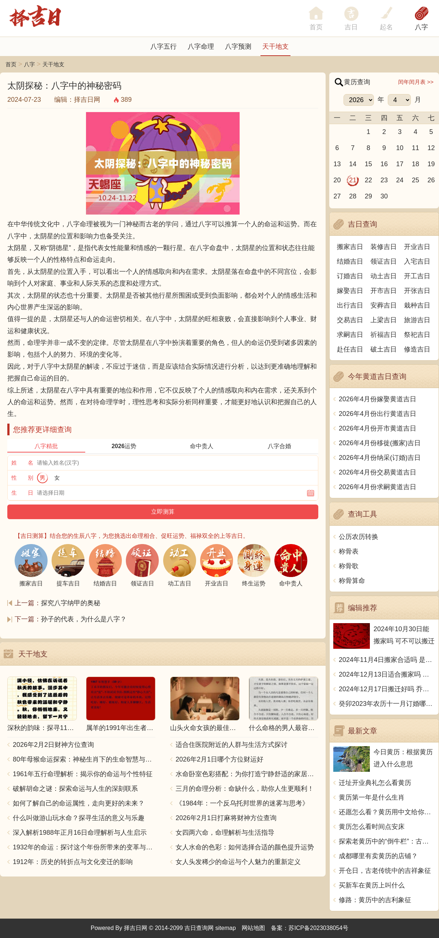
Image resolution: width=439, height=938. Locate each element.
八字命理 (201, 46)
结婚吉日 (350, 261)
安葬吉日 (384, 305)
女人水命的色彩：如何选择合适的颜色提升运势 (245, 847)
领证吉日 (384, 261)
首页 (10, 64)
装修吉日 (384, 246)
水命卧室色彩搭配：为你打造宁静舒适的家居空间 (247, 774)
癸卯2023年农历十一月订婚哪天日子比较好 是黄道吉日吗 (387, 703)
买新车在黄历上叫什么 (372, 885)
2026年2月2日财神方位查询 (53, 744)
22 (368, 180)
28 (352, 196)
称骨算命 (352, 580)
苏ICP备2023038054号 (319, 928)
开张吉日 (417, 290)
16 (384, 164)
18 (415, 164)
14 (352, 164)
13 (337, 164)
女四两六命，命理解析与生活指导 (225, 832)
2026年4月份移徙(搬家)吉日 (380, 443)
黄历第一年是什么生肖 (372, 797)
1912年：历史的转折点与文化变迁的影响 (73, 862)
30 (384, 196)
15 (368, 164)
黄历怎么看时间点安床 (372, 826)
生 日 (22, 493)
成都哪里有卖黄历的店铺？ (378, 856)
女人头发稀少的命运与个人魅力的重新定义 (238, 862)
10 (400, 148)
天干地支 (275, 46)
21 (352, 180)
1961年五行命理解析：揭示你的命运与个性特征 (83, 774)
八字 (421, 27)
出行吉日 (350, 305)
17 (400, 164)
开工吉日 (417, 276)
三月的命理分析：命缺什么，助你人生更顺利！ (245, 788)
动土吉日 (384, 276)
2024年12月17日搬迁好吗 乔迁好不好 (387, 689)
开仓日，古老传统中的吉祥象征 (385, 870)
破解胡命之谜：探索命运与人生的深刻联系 (75, 788)
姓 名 (22, 462)
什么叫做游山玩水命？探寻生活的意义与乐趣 (79, 818)
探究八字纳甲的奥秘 (70, 603)
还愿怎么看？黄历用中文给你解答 (387, 812)
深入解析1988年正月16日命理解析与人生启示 (80, 832)
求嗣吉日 (350, 334)
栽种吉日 (417, 305)
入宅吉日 (417, 261)
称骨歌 (349, 566)
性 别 (22, 477)
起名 (386, 27)
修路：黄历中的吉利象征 (375, 900)
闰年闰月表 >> (416, 82)
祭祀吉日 (417, 334)
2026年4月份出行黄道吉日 (377, 413)
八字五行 (163, 46)
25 (415, 180)
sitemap (225, 928)
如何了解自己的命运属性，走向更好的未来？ (79, 803)
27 (337, 196)
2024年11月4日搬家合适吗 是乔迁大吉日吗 (387, 659)
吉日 (351, 27)
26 (431, 180)
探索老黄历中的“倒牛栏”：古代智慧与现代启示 (387, 841)
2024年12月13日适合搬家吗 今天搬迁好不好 (387, 674)
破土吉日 (384, 349)
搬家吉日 (350, 246)
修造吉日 (417, 349)
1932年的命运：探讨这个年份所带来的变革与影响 (84, 847)
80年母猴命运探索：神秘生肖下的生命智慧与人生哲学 (84, 759)
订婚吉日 (350, 276)
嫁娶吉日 (350, 290)
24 (400, 180)
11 (415, 148)
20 (337, 180)
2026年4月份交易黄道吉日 (377, 472)
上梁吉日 (384, 320)
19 (431, 164)
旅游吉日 (417, 320)
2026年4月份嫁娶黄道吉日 (377, 399)
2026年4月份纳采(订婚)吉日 (380, 457)
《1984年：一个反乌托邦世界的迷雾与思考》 (242, 803)
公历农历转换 (358, 536)
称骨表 (349, 551)
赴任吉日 (350, 349)
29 (368, 196)
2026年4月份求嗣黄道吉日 (377, 487)
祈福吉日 (384, 334)
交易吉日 (350, 320)
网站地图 (253, 928)
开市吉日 (384, 290)
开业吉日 (417, 246)
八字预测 (238, 46)
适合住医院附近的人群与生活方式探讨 (232, 744)
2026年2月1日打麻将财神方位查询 (226, 818)
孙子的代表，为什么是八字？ (84, 619)
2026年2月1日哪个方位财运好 (219, 759)
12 (431, 148)
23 (384, 180)
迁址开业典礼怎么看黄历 (375, 782)
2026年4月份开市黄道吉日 (377, 428)
